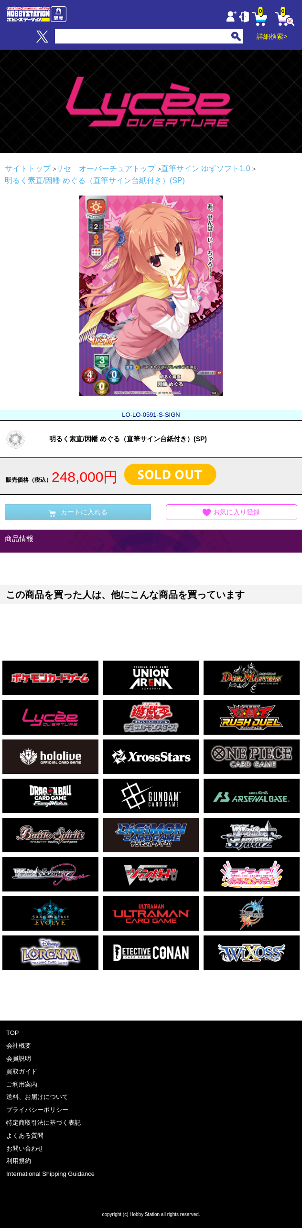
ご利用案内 (21, 1084)
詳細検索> (272, 36)
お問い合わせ (24, 1148)
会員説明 (18, 1058)
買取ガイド (21, 1071)
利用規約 (18, 1160)
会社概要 (18, 1045)
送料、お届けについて (37, 1096)
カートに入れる (78, 512)
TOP (12, 1032)
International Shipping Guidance (50, 1173)
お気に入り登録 (231, 513)
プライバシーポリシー (37, 1109)
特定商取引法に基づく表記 (43, 1122)
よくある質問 (24, 1135)
